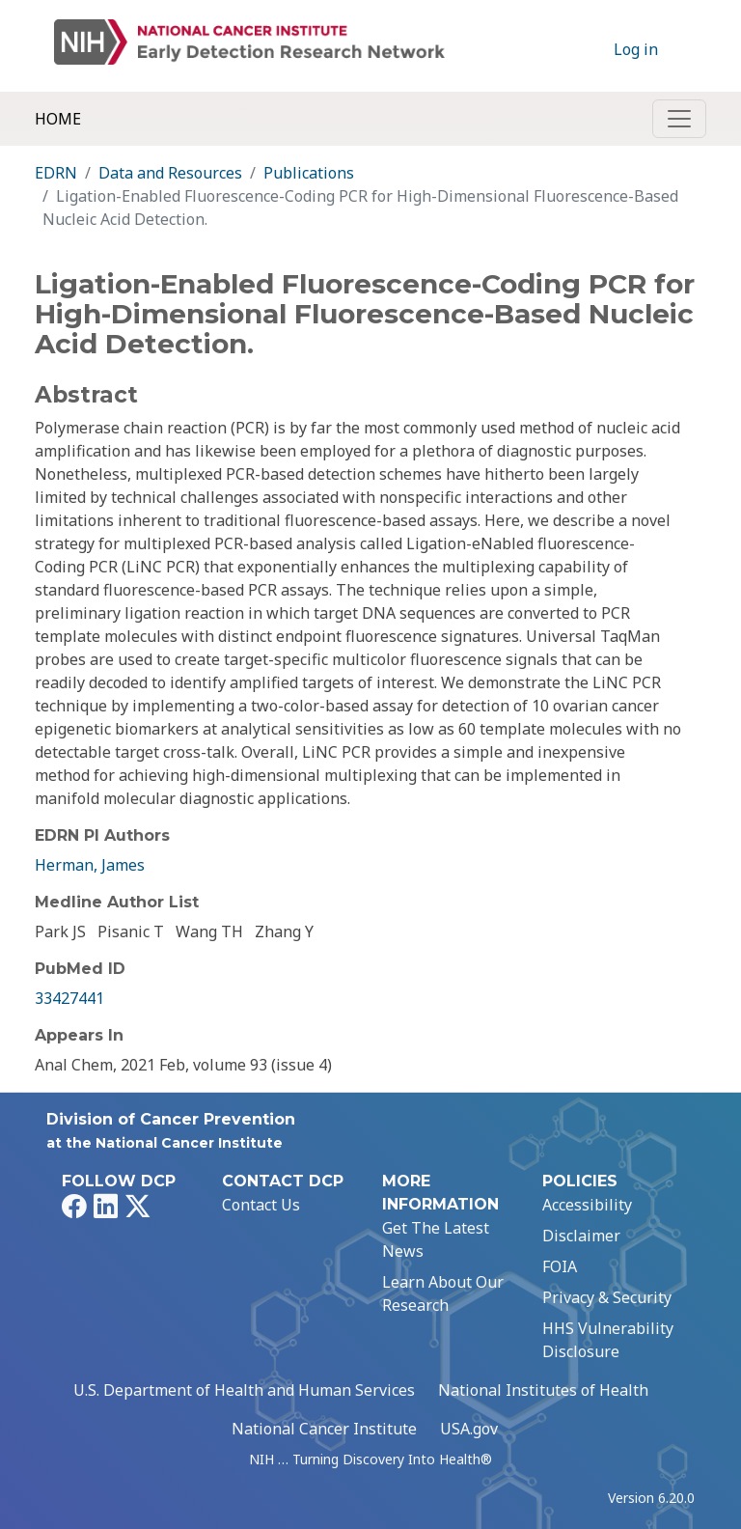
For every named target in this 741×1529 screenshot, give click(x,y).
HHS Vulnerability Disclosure (607, 1340)
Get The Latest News (435, 1239)
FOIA (559, 1266)
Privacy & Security (607, 1297)
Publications (308, 172)
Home (58, 118)
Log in (636, 49)
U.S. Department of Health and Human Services (244, 1390)
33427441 (69, 998)
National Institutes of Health (543, 1390)
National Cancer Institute (324, 1428)
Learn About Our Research (443, 1293)
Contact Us (261, 1204)
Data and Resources (170, 172)
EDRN (56, 172)
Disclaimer (581, 1235)
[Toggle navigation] (679, 118)
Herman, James (90, 865)
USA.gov (469, 1428)
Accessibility (587, 1204)
